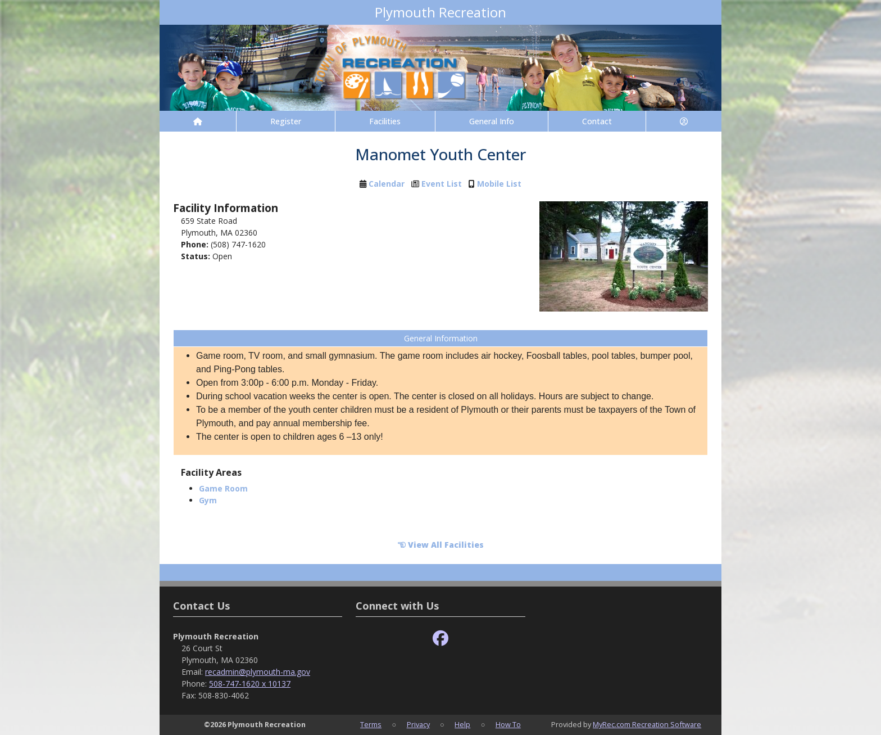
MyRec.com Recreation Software (647, 724)
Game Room (223, 488)
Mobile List (499, 183)
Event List (441, 183)
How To (508, 724)
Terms (371, 724)
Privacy (418, 724)
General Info (491, 121)
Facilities (385, 121)
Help (462, 724)
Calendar (387, 183)
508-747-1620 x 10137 (249, 683)
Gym (208, 500)
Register (285, 121)
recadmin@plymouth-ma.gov (257, 671)
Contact (597, 121)
